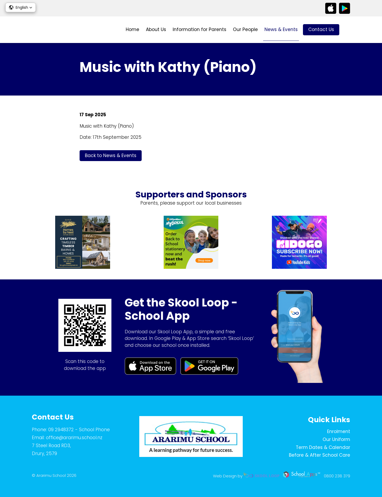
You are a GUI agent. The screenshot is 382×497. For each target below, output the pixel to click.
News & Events (281, 29)
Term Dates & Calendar (323, 447)
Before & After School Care (319, 455)
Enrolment (338, 431)
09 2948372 (61, 429)
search (347, 30)
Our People (245, 29)
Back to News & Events (110, 155)
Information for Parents (199, 29)
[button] (20, 7)
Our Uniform (336, 439)
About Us (156, 29)
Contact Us (321, 29)
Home (132, 29)
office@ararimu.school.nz (74, 437)
